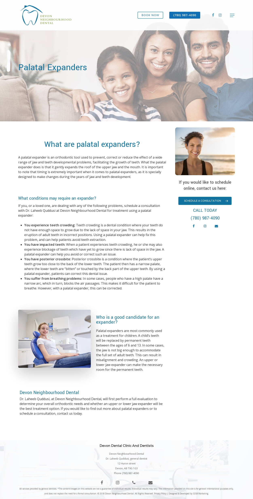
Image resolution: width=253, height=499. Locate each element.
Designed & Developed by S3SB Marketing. (189, 493)
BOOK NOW (150, 15)
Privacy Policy (160, 493)
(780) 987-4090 (184, 15)
